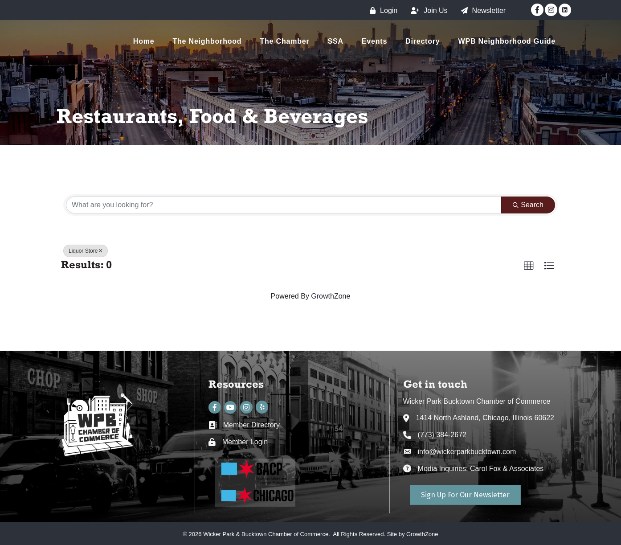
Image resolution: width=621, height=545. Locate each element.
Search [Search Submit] (528, 205)
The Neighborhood (206, 41)
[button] (529, 266)
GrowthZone (330, 296)
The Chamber (284, 41)
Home (144, 41)
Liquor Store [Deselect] (85, 251)
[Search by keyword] (284, 205)
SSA (335, 41)
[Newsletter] (481, 10)
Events (374, 41)
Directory (422, 41)
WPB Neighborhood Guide (507, 41)
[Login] (381, 10)
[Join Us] (426, 10)
